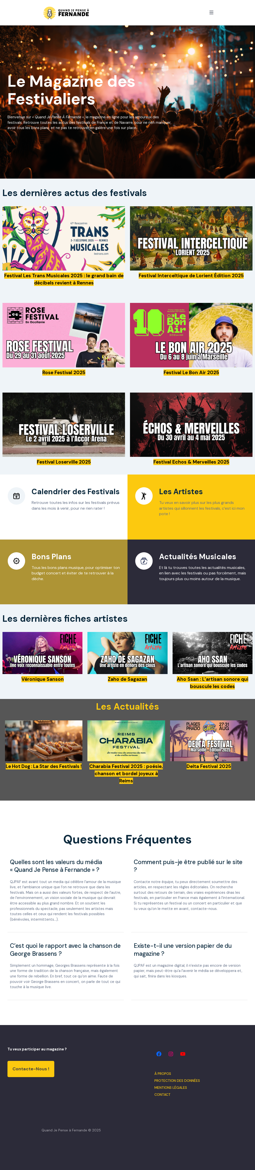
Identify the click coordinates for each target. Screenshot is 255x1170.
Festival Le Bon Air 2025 (191, 372)
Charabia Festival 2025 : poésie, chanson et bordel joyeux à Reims (126, 773)
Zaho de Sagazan (127, 679)
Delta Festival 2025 (209, 766)
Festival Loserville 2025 (64, 462)
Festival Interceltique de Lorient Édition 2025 (191, 276)
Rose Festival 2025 (63, 372)
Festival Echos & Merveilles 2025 (191, 462)
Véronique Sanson (42, 679)
